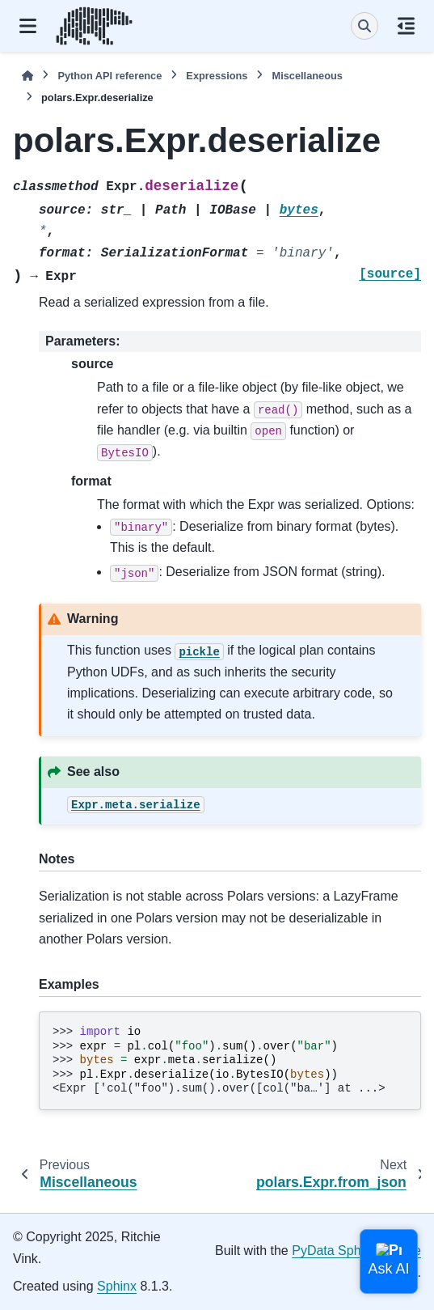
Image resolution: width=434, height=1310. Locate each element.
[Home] (27, 75)
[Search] (364, 26)
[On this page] (406, 26)
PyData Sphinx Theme (356, 1250)
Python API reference (109, 76)
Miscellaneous (307, 76)
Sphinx (117, 1286)
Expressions (216, 76)
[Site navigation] (28, 26)
